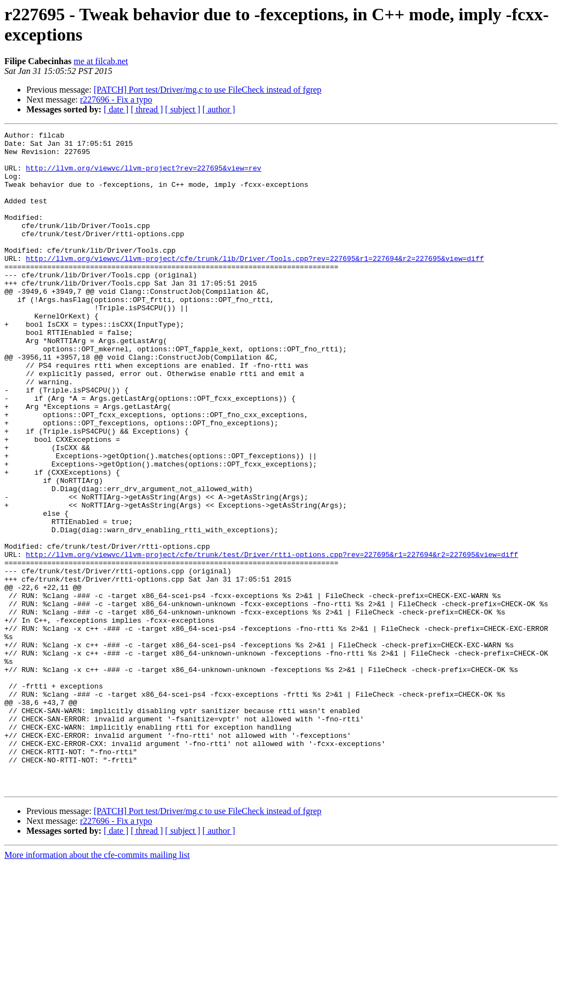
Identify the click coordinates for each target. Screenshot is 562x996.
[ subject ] (182, 109)
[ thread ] (147, 109)
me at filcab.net (101, 61)
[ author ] (219, 109)
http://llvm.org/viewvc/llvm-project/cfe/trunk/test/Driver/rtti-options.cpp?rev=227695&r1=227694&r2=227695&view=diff (272, 640)
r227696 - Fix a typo (116, 99)
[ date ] (116, 109)
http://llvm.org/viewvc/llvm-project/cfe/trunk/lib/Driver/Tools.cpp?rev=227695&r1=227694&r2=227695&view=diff (255, 284)
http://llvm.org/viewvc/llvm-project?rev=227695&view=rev (143, 176)
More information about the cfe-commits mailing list (97, 986)
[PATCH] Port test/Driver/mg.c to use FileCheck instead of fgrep (208, 89)
